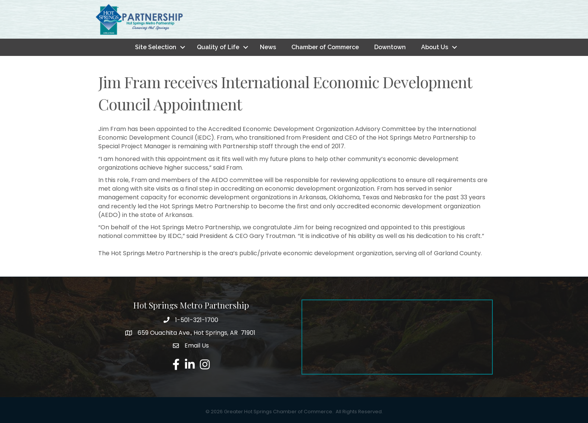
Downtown (390, 47)
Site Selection (155, 47)
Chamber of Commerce (325, 47)
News (268, 47)
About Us (434, 47)
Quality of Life (218, 47)
